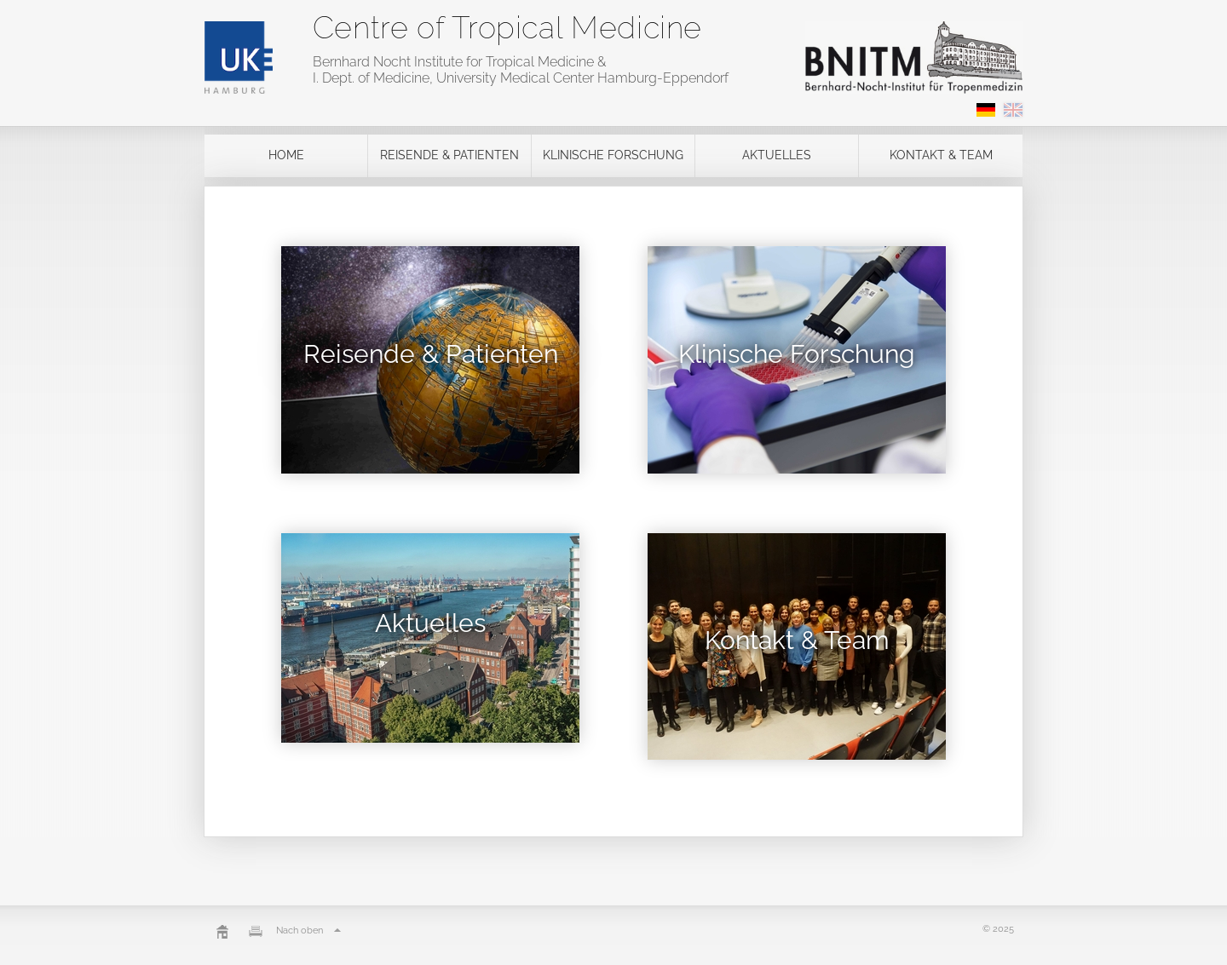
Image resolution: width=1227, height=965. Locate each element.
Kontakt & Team (941, 155)
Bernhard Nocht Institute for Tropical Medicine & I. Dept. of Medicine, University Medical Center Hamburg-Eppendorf (521, 70)
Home (286, 155)
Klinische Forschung (613, 155)
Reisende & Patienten (449, 155)
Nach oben (310, 930)
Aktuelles (776, 155)
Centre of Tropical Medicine (507, 27)
